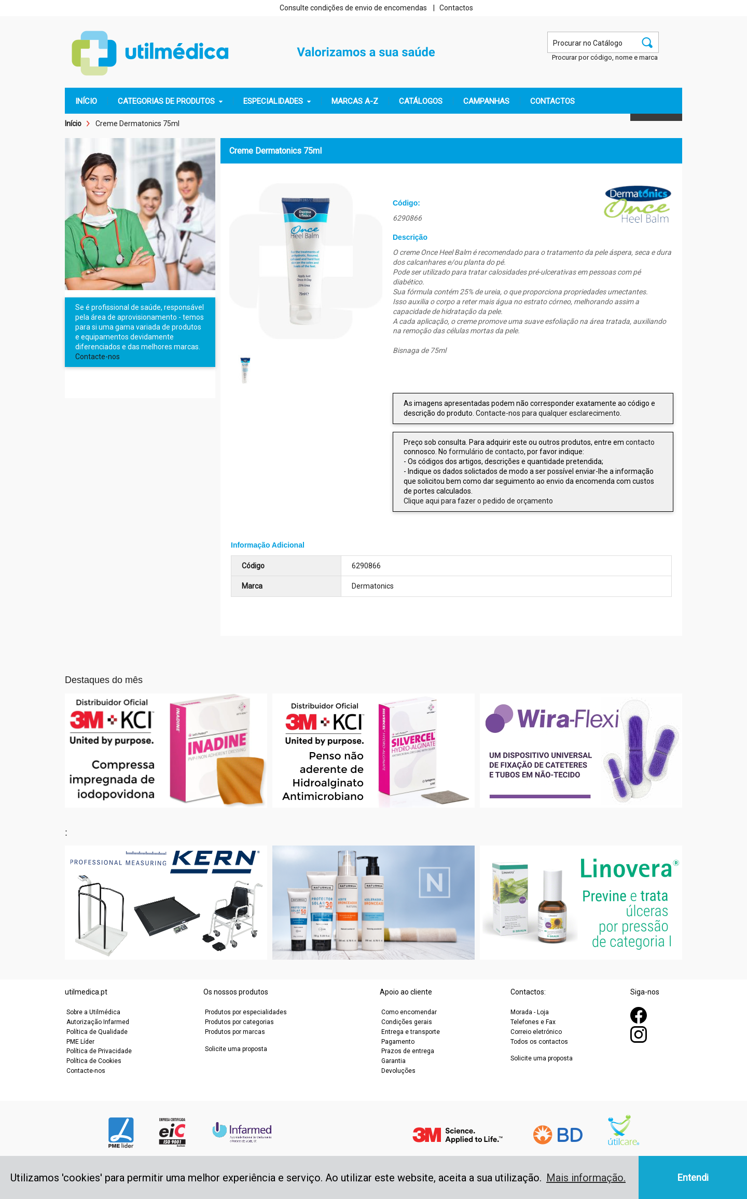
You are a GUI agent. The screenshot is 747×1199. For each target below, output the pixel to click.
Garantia (393, 1061)
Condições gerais (406, 1022)
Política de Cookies (93, 1061)
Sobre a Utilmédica (93, 1012)
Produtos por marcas (235, 1032)
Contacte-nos (97, 356)
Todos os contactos (539, 1041)
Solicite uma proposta (236, 1049)
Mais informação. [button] (586, 1177)
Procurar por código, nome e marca (605, 57)
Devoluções (398, 1070)
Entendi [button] (693, 1177)
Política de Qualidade (97, 1032)
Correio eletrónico (536, 1032)
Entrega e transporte (410, 1032)
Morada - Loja (529, 1012)
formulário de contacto (486, 451)
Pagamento (397, 1041)
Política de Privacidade (99, 1051)
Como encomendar (409, 1012)
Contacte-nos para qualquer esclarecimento (548, 413)
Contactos (456, 8)
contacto (640, 442)
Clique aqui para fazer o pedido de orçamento (478, 501)
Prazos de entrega (407, 1051)
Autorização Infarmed (97, 1022)
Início (73, 123)
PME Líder (80, 1041)
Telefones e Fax (533, 1022)
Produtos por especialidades (246, 1012)
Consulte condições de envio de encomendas (353, 8)
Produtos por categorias (239, 1022)
